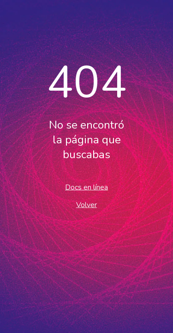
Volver (86, 205)
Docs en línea (86, 187)
